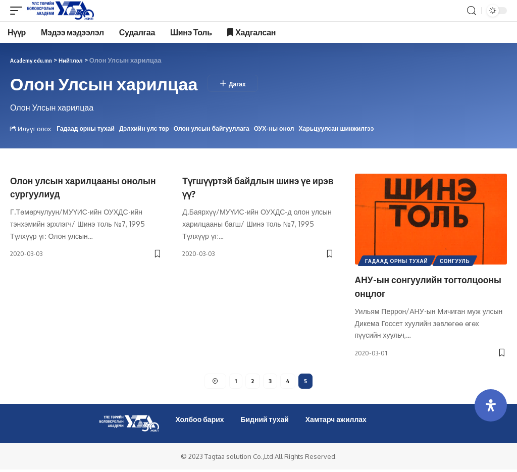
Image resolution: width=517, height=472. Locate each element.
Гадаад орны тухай (87, 129)
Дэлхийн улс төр (148, 129)
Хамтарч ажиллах (336, 421)
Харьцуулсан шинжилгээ (350, 129)
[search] (471, 11)
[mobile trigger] (18, 10)
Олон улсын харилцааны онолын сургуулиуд (72, 187)
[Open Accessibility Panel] (491, 405)
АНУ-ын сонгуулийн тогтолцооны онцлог (406, 286)
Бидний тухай (264, 421)
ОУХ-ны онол (285, 129)
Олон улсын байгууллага (220, 129)
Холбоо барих (199, 421)
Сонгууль (457, 262)
